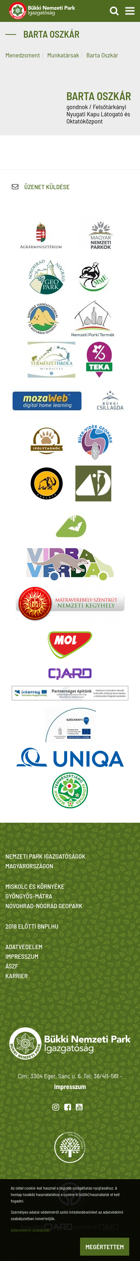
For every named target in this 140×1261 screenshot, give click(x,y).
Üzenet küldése (47, 187)
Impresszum (70, 1086)
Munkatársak (63, 55)
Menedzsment (22, 55)
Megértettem (104, 1247)
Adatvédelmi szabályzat (30, 1229)
